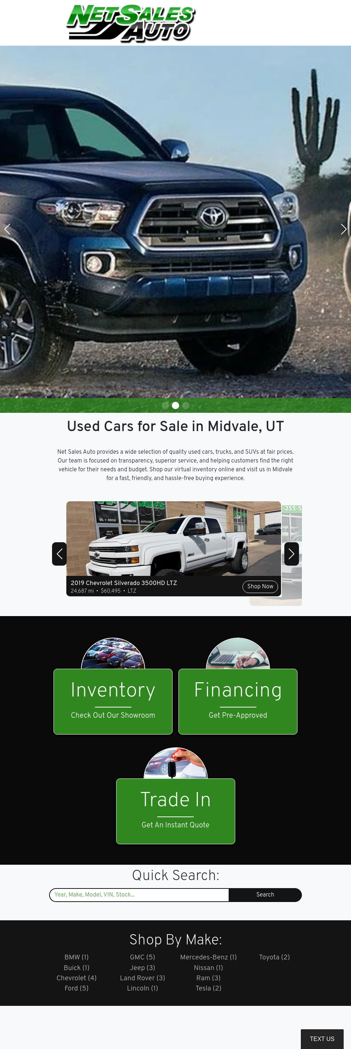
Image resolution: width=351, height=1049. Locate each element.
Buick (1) (76, 969)
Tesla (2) (208, 991)
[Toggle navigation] (294, 23)
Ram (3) (208, 980)
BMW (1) (76, 958)
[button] (165, 405)
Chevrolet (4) (76, 980)
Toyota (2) (274, 958)
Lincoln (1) (142, 991)
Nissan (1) (208, 969)
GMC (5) (142, 958)
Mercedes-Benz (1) (208, 958)
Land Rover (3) (143, 980)
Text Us (322, 1039)
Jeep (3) (142, 969)
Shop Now (227, 600)
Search (265, 895)
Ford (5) (76, 991)
